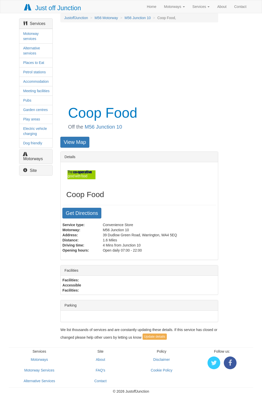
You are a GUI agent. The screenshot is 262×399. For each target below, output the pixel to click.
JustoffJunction (76, 18)
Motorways (174, 7)
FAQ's (100, 370)
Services (201, 7)
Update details (154, 336)
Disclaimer (161, 359)
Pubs (27, 100)
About (222, 7)
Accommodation (36, 81)
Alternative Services (39, 381)
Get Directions (82, 213)
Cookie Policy (161, 370)
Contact (240, 7)
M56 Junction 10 (138, 18)
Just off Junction (52, 7)
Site (30, 170)
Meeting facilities (36, 91)
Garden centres (35, 110)
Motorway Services (39, 370)
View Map (75, 142)
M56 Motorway (106, 18)
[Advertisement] (138, 63)
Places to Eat (33, 63)
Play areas (31, 119)
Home (151, 7)
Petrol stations (34, 72)
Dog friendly (32, 143)
